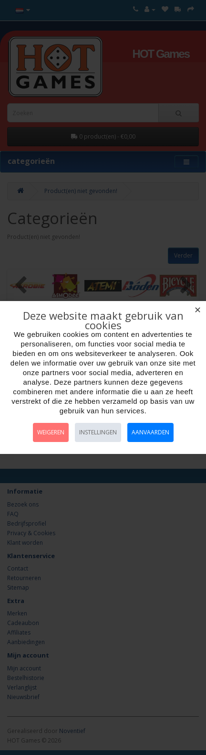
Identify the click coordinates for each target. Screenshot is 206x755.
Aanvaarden (150, 432)
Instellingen (98, 432)
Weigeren (50, 432)
